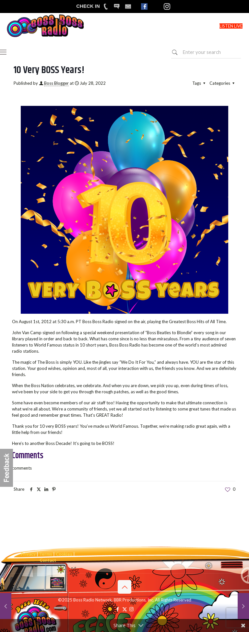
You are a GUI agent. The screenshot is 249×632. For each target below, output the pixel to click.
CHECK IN (88, 6)
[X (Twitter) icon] (124, 609)
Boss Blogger (56, 83)
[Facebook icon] (117, 609)
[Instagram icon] (131, 609)
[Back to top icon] (124, 587)
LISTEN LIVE (231, 26)
